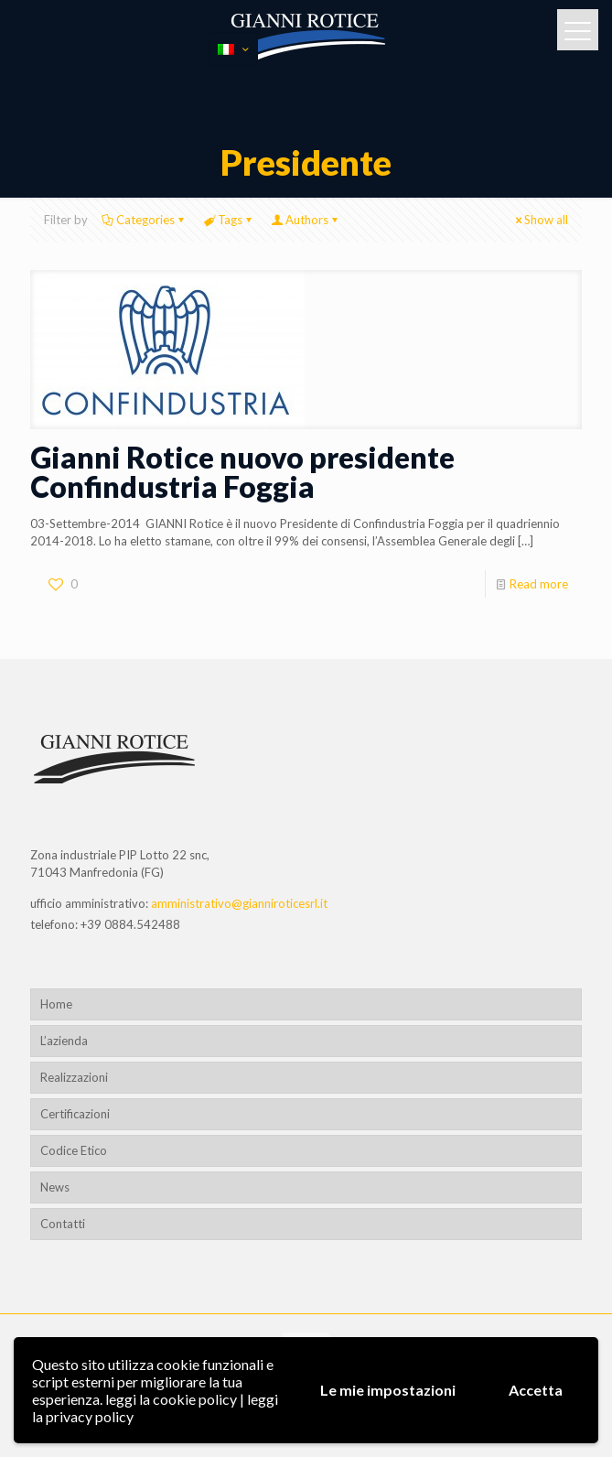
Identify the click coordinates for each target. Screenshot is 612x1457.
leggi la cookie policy (171, 1399)
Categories (144, 219)
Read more (539, 584)
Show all (540, 219)
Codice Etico (73, 1150)
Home (56, 1004)
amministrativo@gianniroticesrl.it (239, 903)
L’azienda (64, 1040)
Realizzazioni (74, 1077)
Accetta (536, 1389)
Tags (228, 219)
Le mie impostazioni (388, 1389)
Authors (305, 219)
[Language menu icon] (233, 49)
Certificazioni (75, 1113)
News (55, 1187)
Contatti (62, 1223)
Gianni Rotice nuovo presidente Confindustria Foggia (242, 471)
